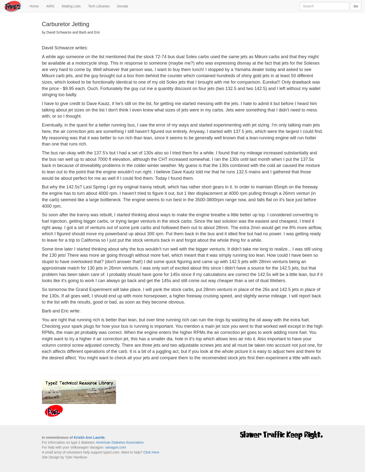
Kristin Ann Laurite (89, 437)
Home (36, 5)
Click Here (151, 452)
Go (355, 6)
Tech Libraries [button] (99, 6)
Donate (122, 6)
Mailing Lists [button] (71, 6)
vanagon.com (115, 447)
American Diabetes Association (120, 442)
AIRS (50, 6)
